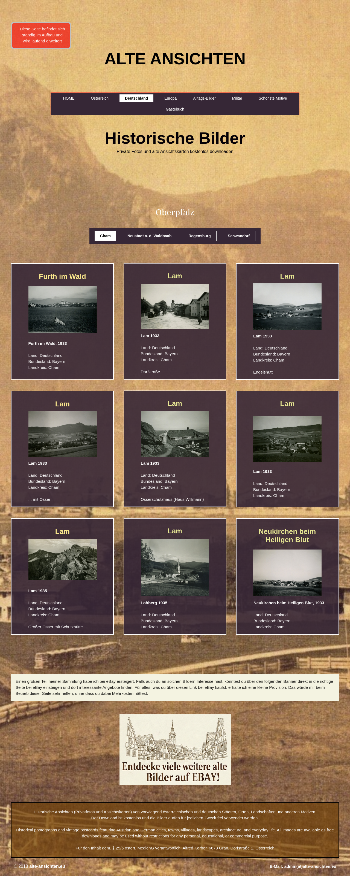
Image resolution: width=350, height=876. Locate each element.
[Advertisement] (24, 96)
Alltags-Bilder (204, 98)
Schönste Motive (273, 98)
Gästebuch (175, 109)
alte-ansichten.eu (47, 866)
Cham (105, 236)
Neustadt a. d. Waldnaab (149, 236)
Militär (237, 98)
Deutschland (136, 98)
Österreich (100, 98)
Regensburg (199, 236)
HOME (68, 98)
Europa (170, 98)
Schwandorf (239, 236)
